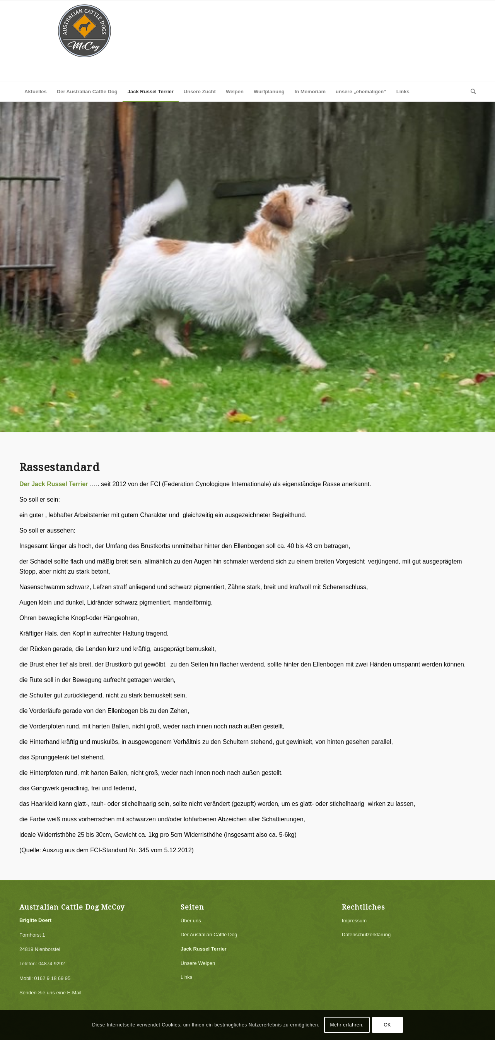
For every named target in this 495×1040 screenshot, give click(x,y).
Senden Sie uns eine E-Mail (50, 992)
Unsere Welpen (198, 963)
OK (387, 1025)
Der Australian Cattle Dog (209, 934)
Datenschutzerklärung (366, 934)
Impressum (354, 920)
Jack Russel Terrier (204, 949)
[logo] (85, 41)
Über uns (191, 920)
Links (186, 977)
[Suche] (471, 91)
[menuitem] (35, 91)
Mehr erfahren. (347, 1025)
